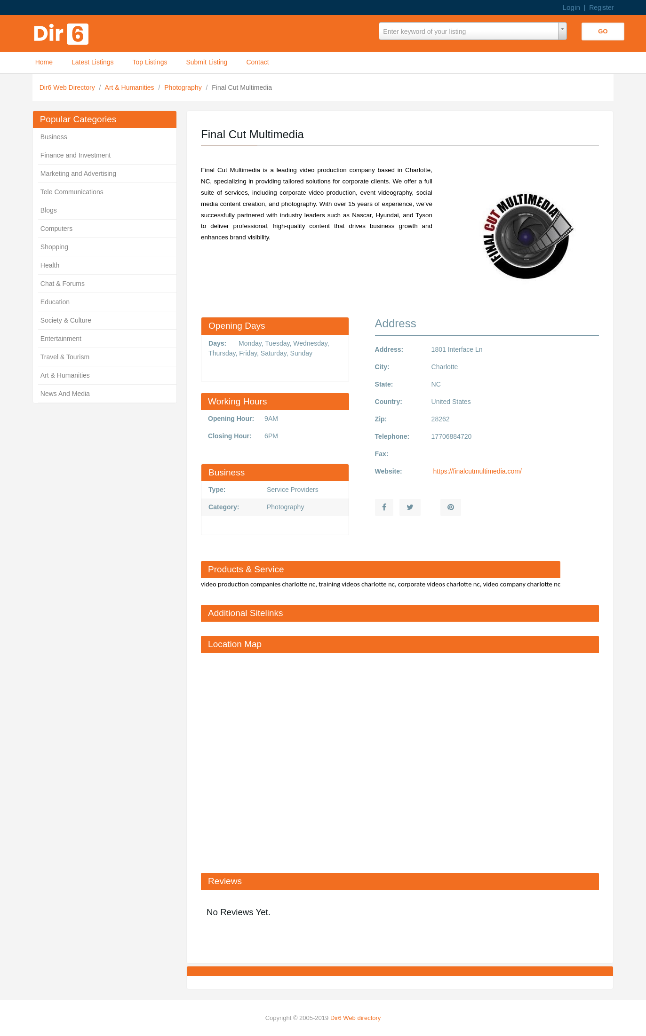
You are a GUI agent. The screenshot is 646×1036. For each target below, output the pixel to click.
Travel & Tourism (64, 357)
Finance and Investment (75, 155)
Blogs (48, 210)
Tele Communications (72, 192)
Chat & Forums (62, 283)
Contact (257, 62)
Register (601, 7)
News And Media (65, 393)
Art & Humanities (130, 87)
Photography (183, 87)
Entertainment (60, 338)
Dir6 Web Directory (68, 87)
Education (55, 302)
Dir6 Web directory (355, 1017)
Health (49, 265)
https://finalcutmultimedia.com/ (476, 471)
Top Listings (150, 62)
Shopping (54, 247)
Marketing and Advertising (78, 173)
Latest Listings (93, 62)
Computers (56, 228)
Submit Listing (206, 62)
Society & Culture (65, 320)
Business (53, 137)
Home (44, 62)
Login (571, 7)
